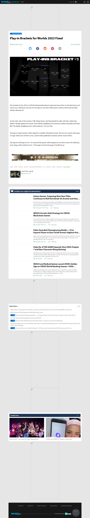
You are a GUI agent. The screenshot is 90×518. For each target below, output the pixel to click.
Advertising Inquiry (66, 506)
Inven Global (6, 2)
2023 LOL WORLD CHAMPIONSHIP (35, 167)
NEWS (11, 167)
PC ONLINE (26, 167)
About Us (21, 506)
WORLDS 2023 (59, 167)
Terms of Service (41, 506)
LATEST (22, 2)
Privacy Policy (53, 506)
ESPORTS (15, 167)
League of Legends (66, 167)
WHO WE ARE (15, 2)
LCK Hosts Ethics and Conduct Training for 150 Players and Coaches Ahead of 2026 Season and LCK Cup (40, 328)
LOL (44, 167)
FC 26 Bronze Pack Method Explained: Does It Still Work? (25, 318)
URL (60, 48)
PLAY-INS (53, 167)
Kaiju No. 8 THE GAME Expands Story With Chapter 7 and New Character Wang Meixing (36, 321)
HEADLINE (21, 167)
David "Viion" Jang (26, 171)
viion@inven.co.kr (27, 173)
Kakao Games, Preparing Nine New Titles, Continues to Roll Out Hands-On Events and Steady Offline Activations (41, 310)
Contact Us (30, 506)
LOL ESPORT (48, 167)
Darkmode (71, 2)
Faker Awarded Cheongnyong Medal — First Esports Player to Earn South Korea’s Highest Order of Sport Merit (42, 315)
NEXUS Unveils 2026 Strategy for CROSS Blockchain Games (26, 312)
